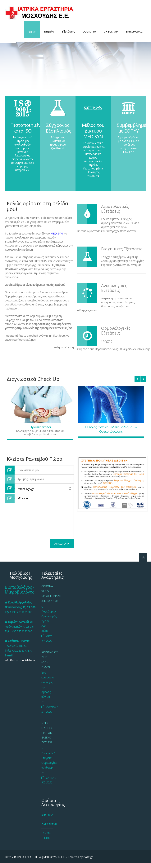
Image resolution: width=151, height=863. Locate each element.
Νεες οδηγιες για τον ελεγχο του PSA (47, 732)
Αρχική (32, 31)
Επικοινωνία (134, 31)
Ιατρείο (49, 31)
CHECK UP (111, 31)
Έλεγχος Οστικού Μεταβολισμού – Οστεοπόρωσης (111, 429)
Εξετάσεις (68, 31)
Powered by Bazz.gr (80, 857)
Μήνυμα (44, 516)
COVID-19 (89, 31)
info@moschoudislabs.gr (20, 660)
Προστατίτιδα (40, 427)
